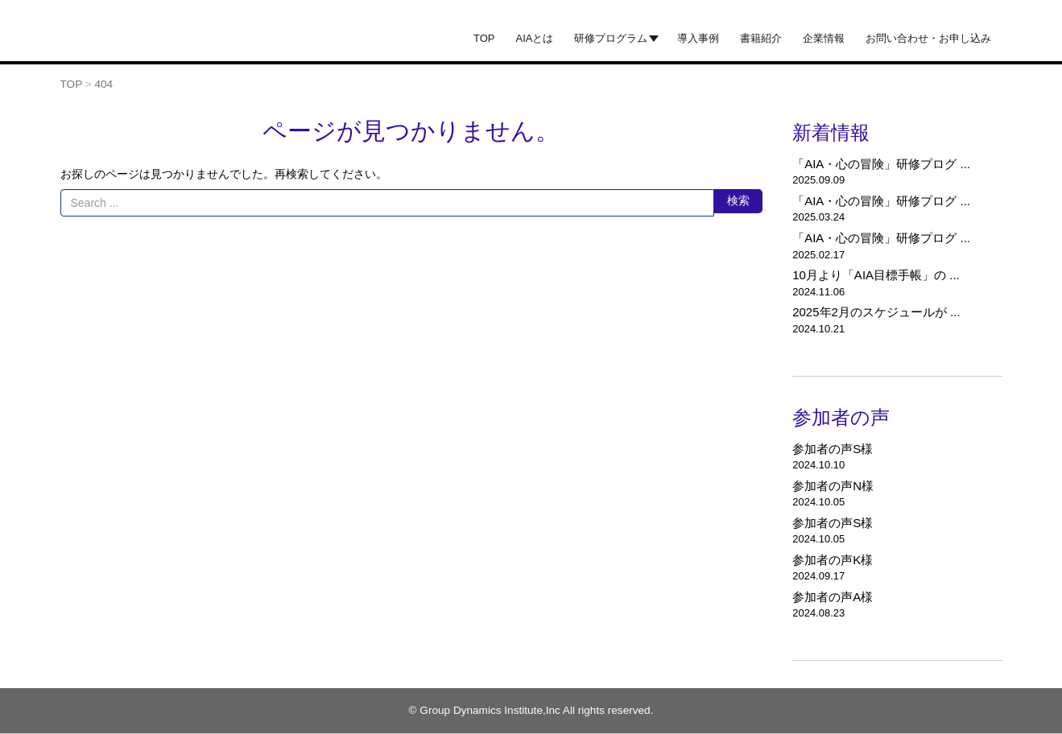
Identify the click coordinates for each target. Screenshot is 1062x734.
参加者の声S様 (832, 449)
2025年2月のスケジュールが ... (876, 312)
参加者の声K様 (832, 560)
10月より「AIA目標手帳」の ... (876, 275)
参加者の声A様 (832, 597)
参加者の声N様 (833, 486)
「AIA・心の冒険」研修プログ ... (881, 164)
